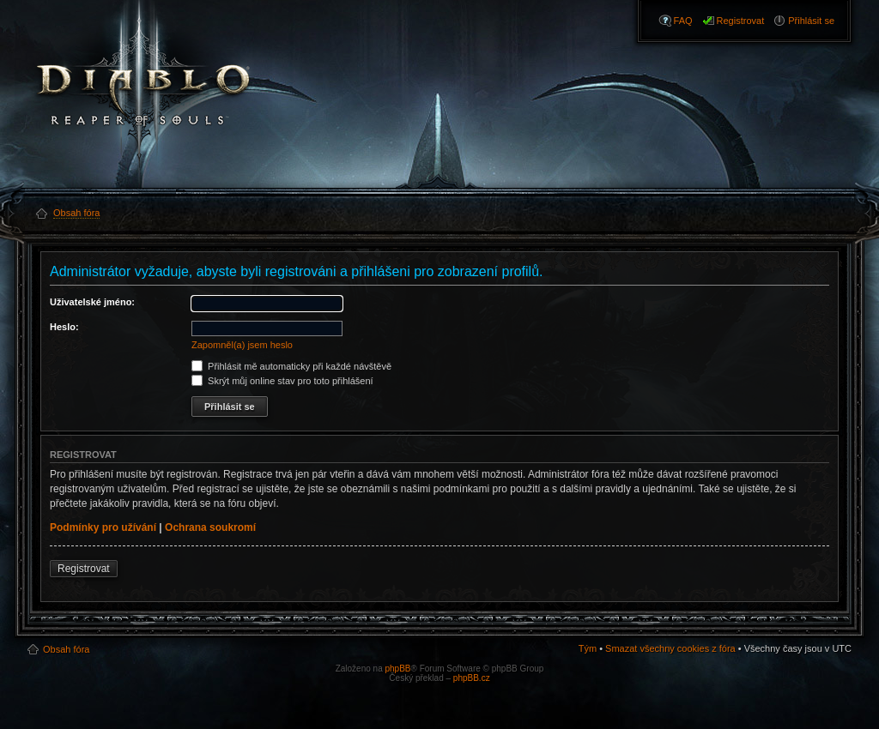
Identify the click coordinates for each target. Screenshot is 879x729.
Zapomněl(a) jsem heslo (242, 345)
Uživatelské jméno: (92, 302)
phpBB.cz (471, 678)
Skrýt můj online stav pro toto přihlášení (282, 381)
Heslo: (64, 327)
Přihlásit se (811, 20)
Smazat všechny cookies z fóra (670, 648)
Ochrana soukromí (210, 527)
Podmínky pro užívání (103, 527)
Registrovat (741, 20)
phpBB (397, 668)
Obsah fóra (66, 649)
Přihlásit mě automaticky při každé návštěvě (291, 366)
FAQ (683, 20)
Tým (588, 648)
